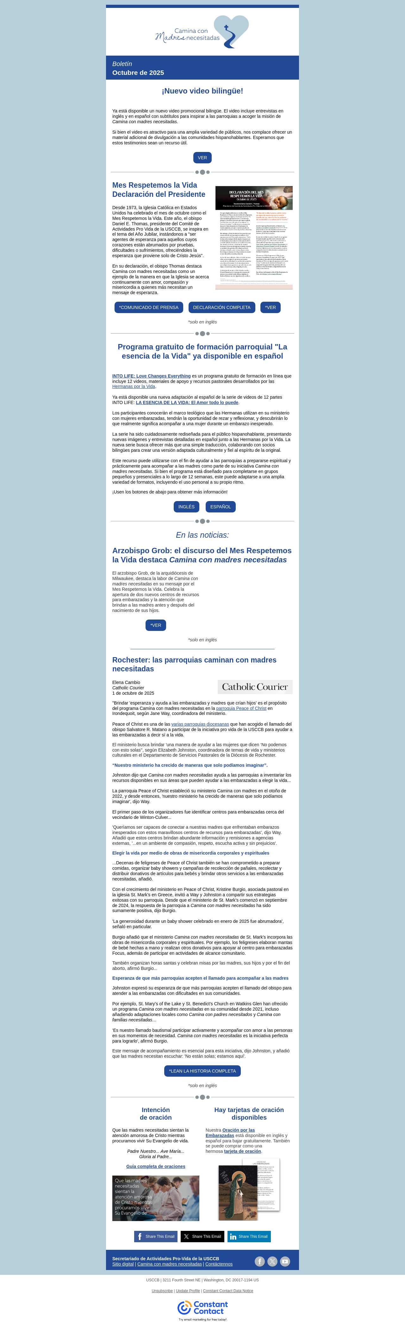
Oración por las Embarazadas (230, 1133)
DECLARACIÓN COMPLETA (222, 307)
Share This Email (160, 1236)
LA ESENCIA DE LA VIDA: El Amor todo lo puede (187, 402)
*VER (270, 307)
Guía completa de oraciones (155, 1166)
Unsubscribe (162, 1291)
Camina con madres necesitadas (169, 1264)
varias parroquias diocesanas (200, 724)
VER (202, 157)
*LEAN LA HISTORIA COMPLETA (202, 1071)
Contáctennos (219, 1264)
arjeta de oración (243, 1151)
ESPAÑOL (220, 506)
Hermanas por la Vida (133, 386)
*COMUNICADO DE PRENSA (148, 307)
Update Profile (188, 1291)
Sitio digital (123, 1264)
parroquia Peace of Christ (241, 708)
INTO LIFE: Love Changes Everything (151, 375)
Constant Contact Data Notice (228, 1291)
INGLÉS (186, 506)
